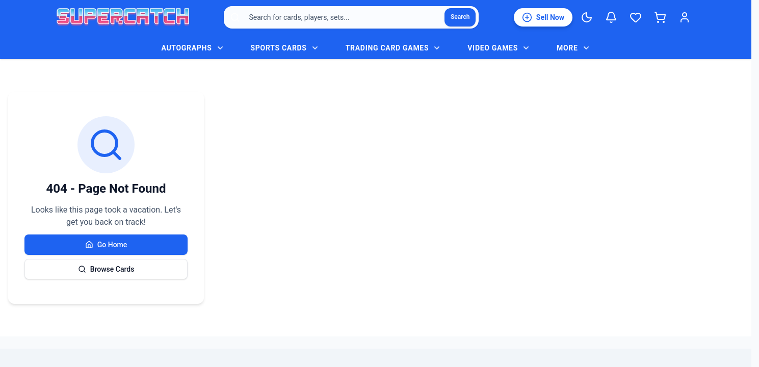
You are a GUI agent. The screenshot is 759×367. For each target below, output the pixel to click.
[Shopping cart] (660, 17)
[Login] (684, 17)
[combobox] (351, 17)
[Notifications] (611, 17)
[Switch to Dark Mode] (586, 17)
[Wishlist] (635, 17)
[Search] (460, 17)
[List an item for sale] (543, 17)
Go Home (106, 245)
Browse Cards (106, 269)
